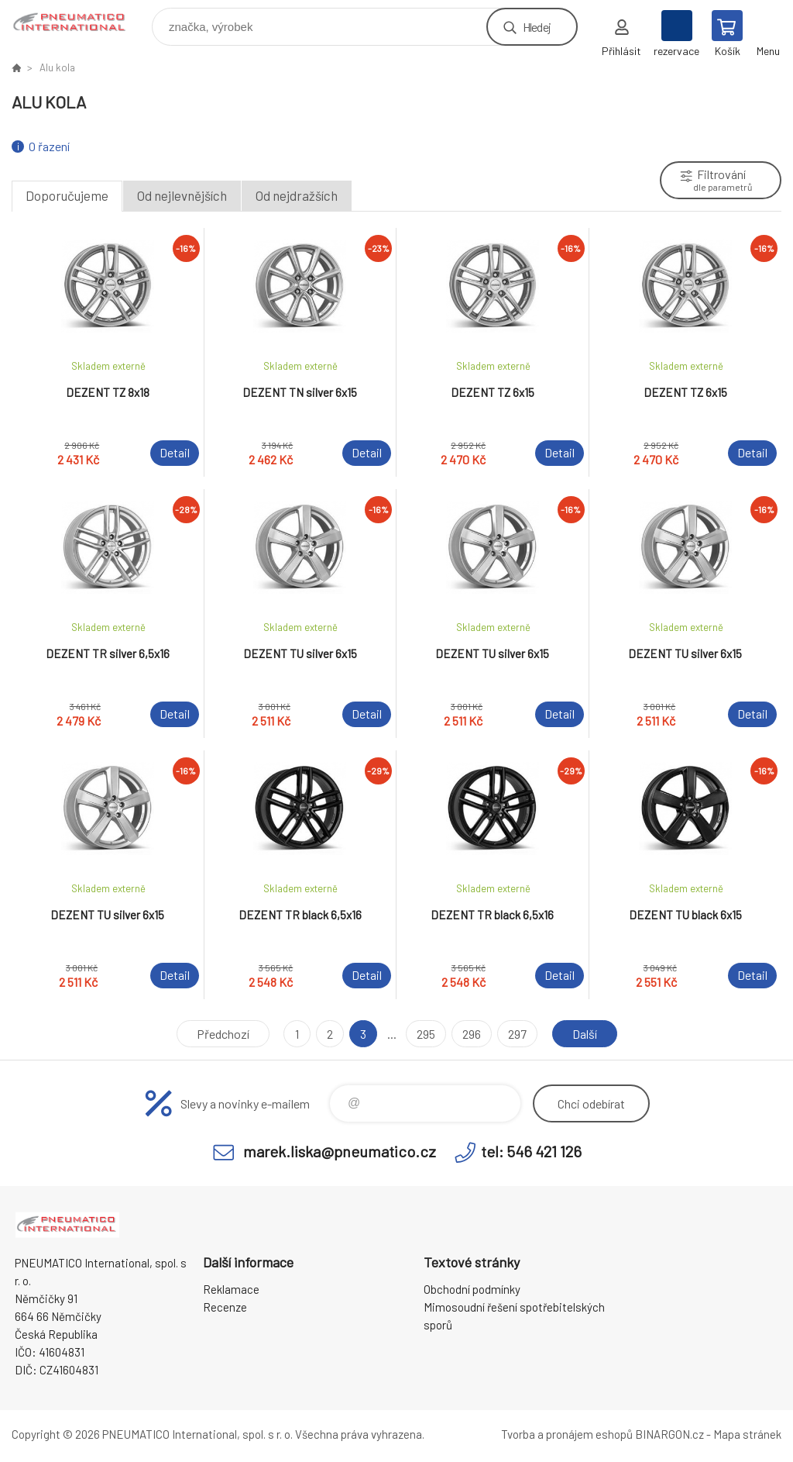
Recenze (225, 1307)
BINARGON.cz (669, 1434)
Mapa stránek (747, 1434)
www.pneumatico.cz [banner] (80, 23)
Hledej (537, 26)
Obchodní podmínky (472, 1289)
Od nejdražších (297, 195)
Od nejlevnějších (182, 195)
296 (471, 1033)
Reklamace (231, 1289)
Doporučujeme (67, 195)
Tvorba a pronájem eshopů (567, 1434)
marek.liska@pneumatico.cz (339, 1151)
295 (426, 1033)
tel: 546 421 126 (531, 1151)
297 (517, 1033)
